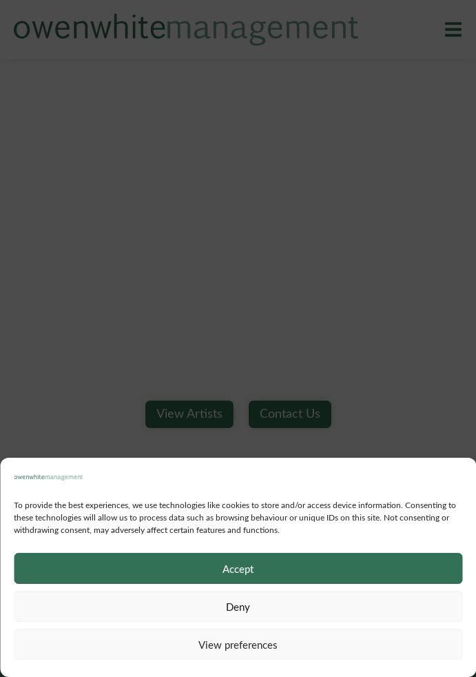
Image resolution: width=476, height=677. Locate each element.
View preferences (238, 644)
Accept (238, 569)
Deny (238, 607)
